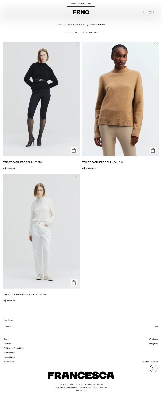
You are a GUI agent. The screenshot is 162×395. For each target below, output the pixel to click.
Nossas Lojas (9, 357)
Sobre (6, 338)
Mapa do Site (9, 361)
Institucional (9, 352)
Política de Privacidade (14, 348)
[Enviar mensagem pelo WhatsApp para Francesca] (153, 368)
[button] (10, 12)
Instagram (153, 343)
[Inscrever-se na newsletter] (156, 326)
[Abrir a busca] (146, 12)
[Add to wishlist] (77, 44)
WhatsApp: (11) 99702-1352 (81, 3)
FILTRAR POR (70, 32)
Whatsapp (153, 338)
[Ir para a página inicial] (81, 12)
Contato (7, 343)
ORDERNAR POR (90, 32)
